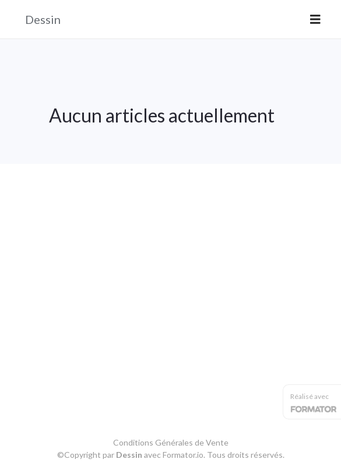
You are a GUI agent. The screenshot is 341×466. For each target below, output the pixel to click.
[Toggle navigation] (315, 19)
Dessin (43, 19)
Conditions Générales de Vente (170, 442)
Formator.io (183, 455)
